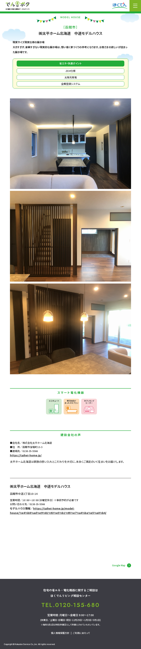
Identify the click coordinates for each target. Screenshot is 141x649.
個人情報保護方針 (60, 632)
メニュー (135, 5)
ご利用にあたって (81, 632)
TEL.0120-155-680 (70, 605)
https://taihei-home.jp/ (26, 455)
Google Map (121, 565)
